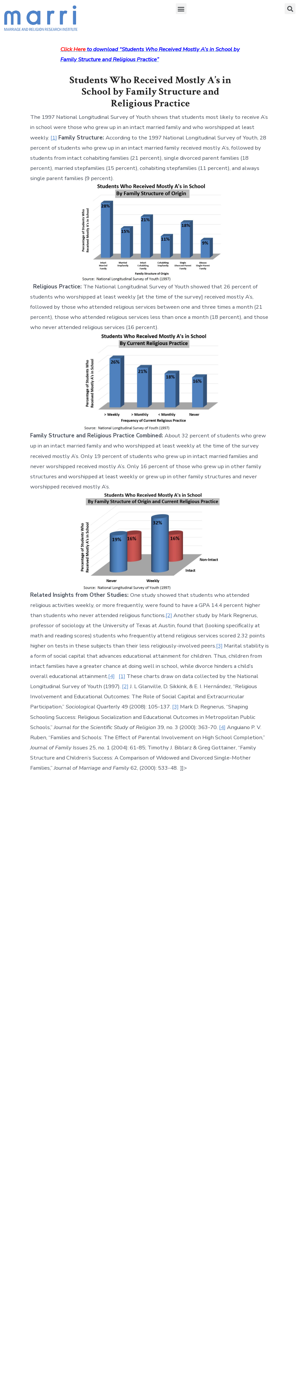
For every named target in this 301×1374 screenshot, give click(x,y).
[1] (53, 137)
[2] (169, 615)
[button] (181, 8)
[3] (219, 646)
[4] (111, 676)
